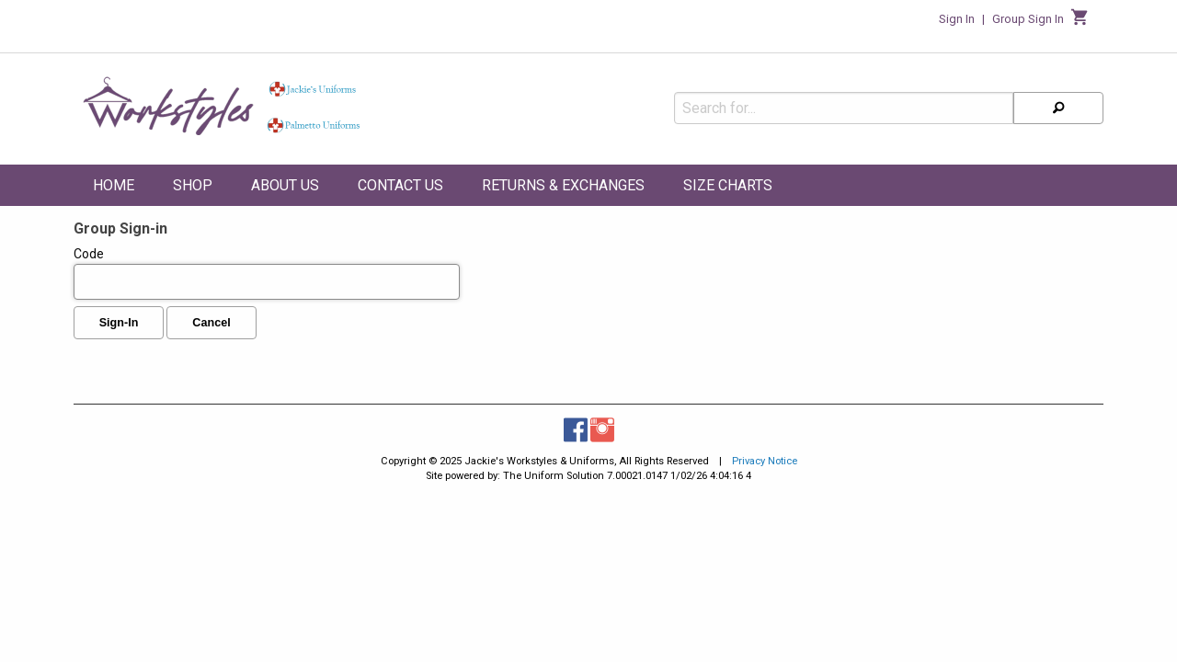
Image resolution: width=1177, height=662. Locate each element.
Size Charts (727, 185)
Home (113, 185)
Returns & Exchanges (563, 185)
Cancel (211, 322)
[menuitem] (114, 188)
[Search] (1058, 102)
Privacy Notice (764, 461)
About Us (285, 185)
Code (267, 273)
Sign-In (119, 322)
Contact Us (400, 185)
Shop (192, 185)
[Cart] (1080, 22)
